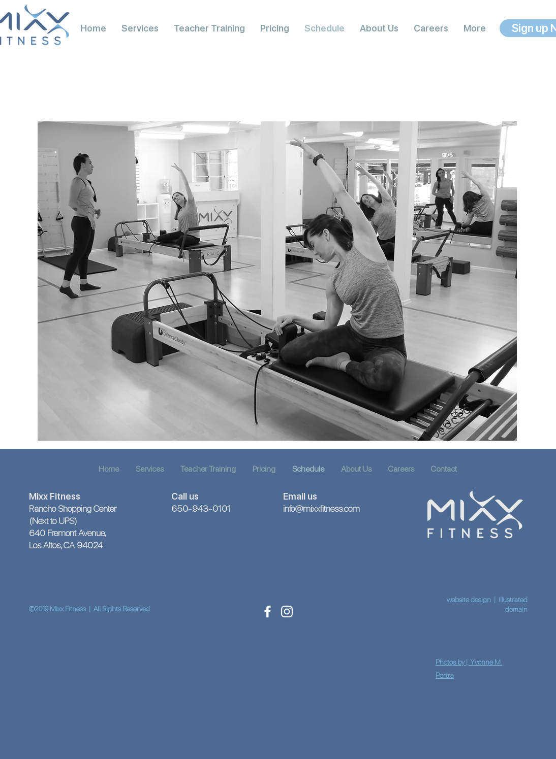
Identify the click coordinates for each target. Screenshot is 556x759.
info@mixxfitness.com (321, 508)
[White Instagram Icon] (287, 611)
